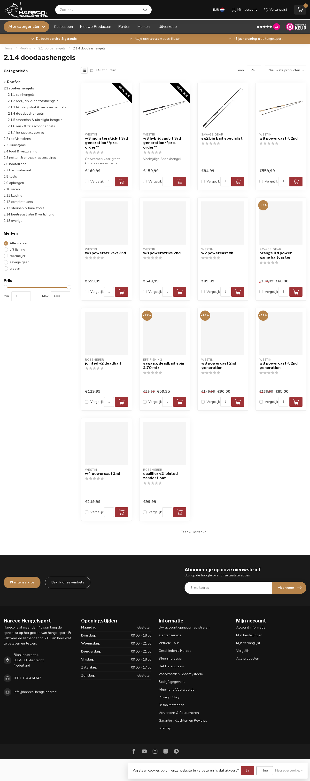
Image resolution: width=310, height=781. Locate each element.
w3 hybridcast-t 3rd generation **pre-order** (162, 143)
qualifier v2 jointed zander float (160, 475)
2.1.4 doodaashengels (89, 48)
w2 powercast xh (217, 253)
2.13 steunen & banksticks (24, 208)
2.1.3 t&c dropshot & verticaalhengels (37, 107)
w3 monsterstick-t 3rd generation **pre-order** (106, 143)
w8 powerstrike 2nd (162, 253)
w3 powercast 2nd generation (218, 365)
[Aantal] (109, 181)
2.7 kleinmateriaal (17, 170)
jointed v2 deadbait (103, 363)
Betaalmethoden (171, 705)
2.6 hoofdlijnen (15, 164)
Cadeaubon (63, 26)
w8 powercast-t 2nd (278, 138)
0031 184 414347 (27, 678)
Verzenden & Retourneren (179, 712)
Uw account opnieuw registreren (184, 627)
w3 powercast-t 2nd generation (278, 365)
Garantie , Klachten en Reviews (183, 720)
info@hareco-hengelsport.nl (35, 692)
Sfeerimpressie (170, 658)
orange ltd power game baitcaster (275, 255)
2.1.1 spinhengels (21, 94)
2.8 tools (10, 176)
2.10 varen (12, 189)
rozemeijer (17, 256)
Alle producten (247, 658)
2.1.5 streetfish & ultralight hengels (35, 120)
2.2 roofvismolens (17, 138)
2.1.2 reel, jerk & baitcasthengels (33, 101)
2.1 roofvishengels (52, 48)
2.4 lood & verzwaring (20, 151)
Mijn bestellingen (249, 635)
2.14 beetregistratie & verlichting (29, 214)
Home (8, 48)
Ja (247, 770)
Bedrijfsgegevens (172, 681)
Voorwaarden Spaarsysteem (181, 674)
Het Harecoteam (171, 666)
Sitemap (165, 728)
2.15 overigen (14, 220)
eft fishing (17, 249)
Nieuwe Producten (95, 26)
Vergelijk (97, 181)
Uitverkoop (168, 26)
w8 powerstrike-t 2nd (105, 253)
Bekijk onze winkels (67, 582)
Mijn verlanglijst (248, 643)
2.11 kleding (13, 195)
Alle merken (19, 243)
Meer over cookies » (289, 770)
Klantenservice (22, 582)
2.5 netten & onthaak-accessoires (30, 157)
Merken (143, 26)
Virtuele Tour (169, 643)
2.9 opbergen (14, 183)
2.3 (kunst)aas (15, 145)
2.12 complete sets (18, 201)
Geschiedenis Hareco (175, 650)
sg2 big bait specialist (222, 138)
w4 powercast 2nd (102, 473)
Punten (124, 26)
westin (15, 268)
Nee (265, 770)
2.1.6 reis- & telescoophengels (31, 126)
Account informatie (250, 627)
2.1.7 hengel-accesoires (26, 132)
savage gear (19, 262)
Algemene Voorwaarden (177, 689)
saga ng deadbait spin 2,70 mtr (163, 365)
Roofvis (25, 48)
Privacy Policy (169, 697)
